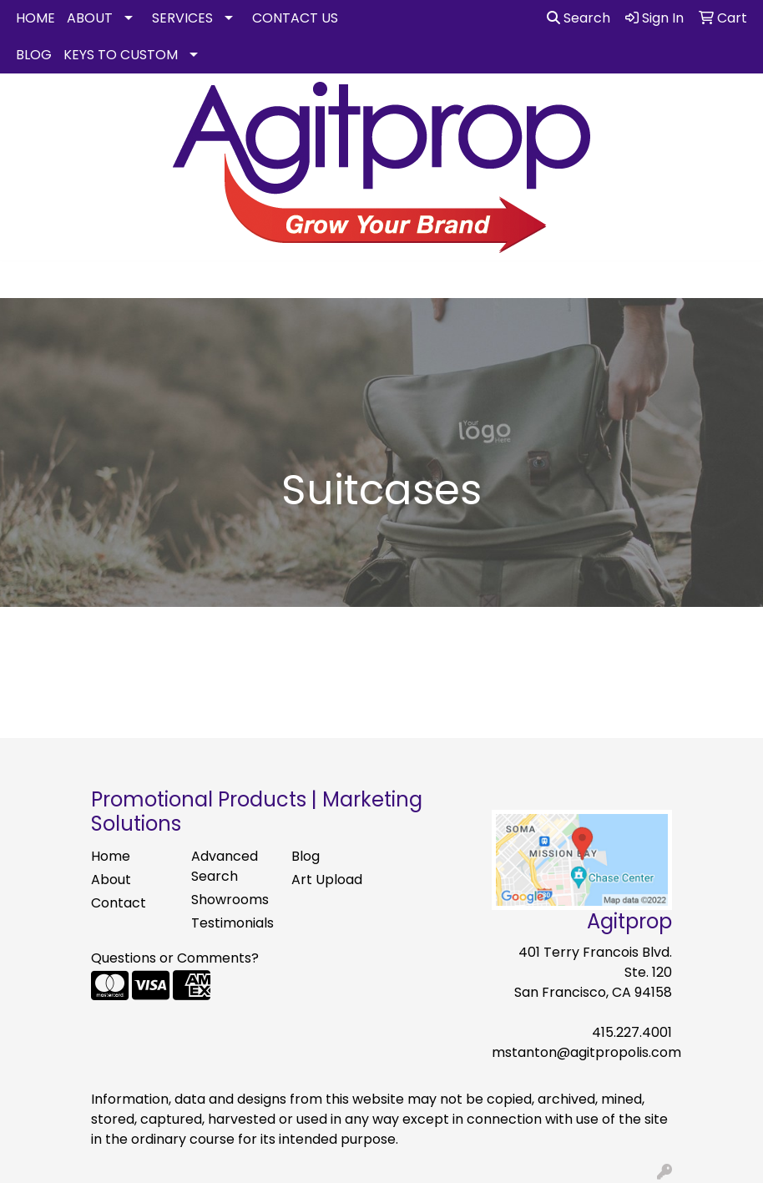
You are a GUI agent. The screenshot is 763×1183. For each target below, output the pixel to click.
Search (578, 18)
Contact (118, 903)
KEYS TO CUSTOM (120, 54)
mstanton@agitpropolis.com (586, 1052)
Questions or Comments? (175, 958)
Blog (305, 856)
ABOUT (90, 18)
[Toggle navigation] (25, 279)
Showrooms (230, 899)
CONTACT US (295, 18)
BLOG (34, 54)
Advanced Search (224, 866)
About (111, 879)
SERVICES (182, 18)
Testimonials (231, 923)
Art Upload (326, 879)
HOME (35, 18)
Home (110, 856)
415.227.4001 (632, 1032)
